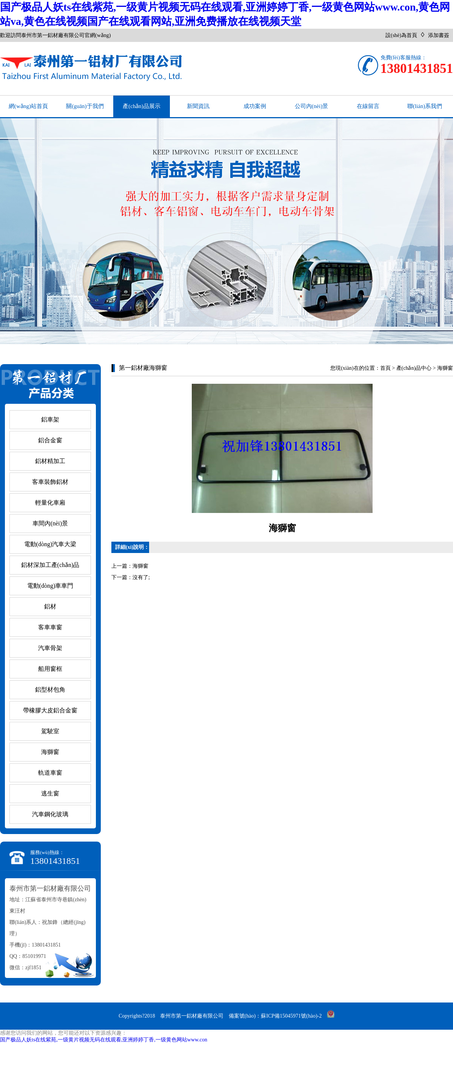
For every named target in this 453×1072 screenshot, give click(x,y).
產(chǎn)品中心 (414, 368)
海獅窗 (445, 368)
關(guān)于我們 (84, 106)
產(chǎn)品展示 (141, 106)
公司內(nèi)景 (311, 106)
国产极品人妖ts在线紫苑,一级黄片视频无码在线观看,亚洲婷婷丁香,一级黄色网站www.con (103, 1040)
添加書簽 (438, 35)
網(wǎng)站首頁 (28, 106)
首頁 (385, 368)
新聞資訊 (198, 106)
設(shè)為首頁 (401, 35)
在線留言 (368, 106)
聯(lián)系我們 (424, 106)
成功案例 (254, 106)
